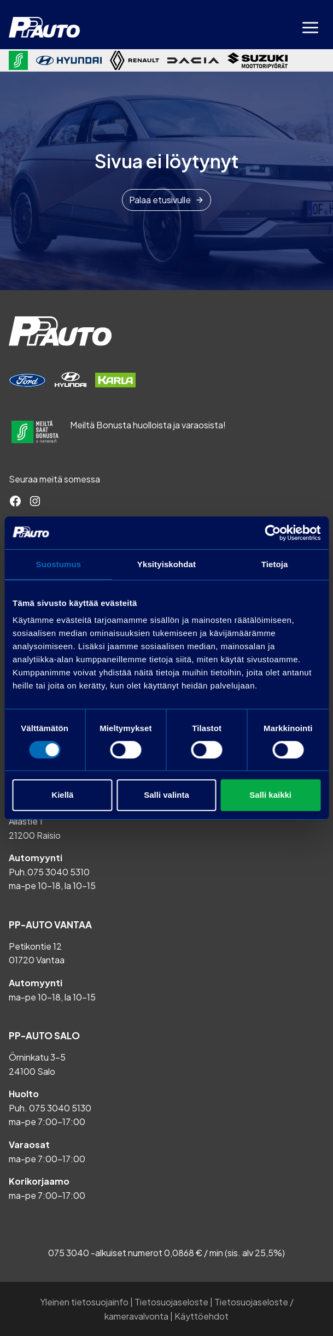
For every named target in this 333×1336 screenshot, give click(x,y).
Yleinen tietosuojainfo (84, 1302)
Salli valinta (166, 794)
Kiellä (62, 794)
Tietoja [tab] (274, 564)
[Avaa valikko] (310, 27)
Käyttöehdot (201, 1316)
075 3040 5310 (58, 872)
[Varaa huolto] (27, 380)
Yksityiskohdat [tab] (166, 564)
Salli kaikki (270, 794)
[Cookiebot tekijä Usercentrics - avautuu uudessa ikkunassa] (272, 533)
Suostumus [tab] (58, 564)
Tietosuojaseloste (171, 1302)
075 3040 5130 (60, 1108)
